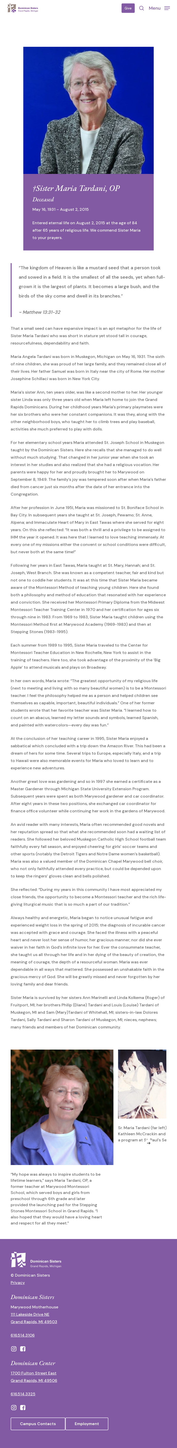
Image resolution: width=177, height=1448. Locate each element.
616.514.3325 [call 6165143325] (23, 1394)
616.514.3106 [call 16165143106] (23, 1335)
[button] (159, 8)
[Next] (148, 1143)
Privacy (18, 1282)
